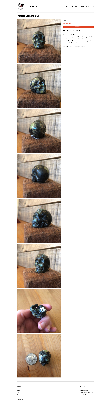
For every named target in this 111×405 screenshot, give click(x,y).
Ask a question (76, 30)
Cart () (87, 6)
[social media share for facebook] (64, 30)
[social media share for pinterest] (70, 30)
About (71, 6)
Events (76, 6)
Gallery (82, 6)
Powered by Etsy (83, 395)
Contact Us (20, 399)
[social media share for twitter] (67, 30)
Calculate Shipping (67, 23)
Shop (67, 6)
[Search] (93, 6)
